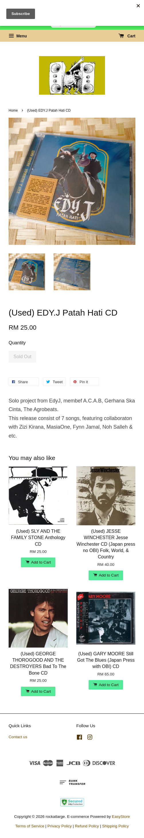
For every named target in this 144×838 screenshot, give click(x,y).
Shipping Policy (115, 826)
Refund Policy (87, 826)
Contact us (18, 737)
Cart (126, 36)
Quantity (17, 342)
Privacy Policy (59, 826)
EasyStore (121, 816)
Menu (18, 36)
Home (13, 110)
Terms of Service (29, 826)
